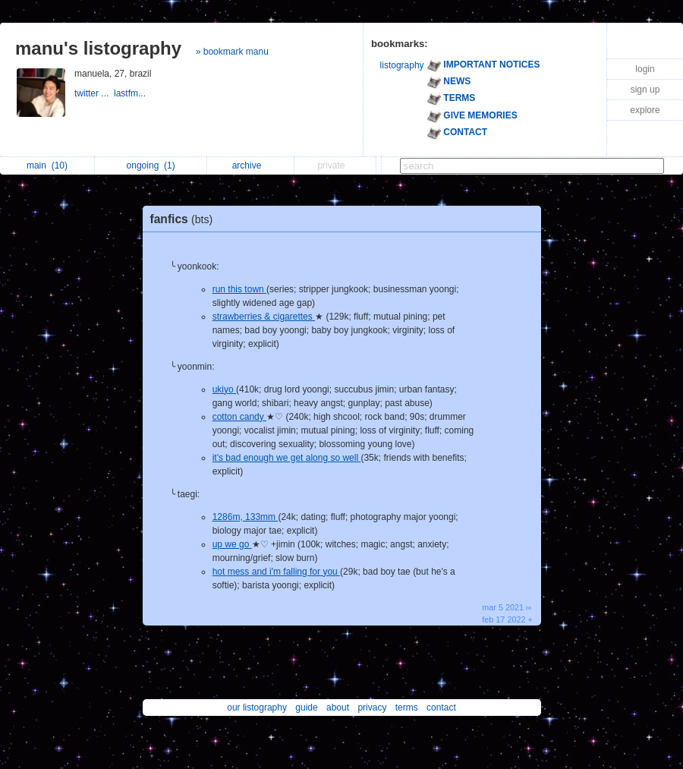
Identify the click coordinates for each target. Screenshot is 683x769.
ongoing (151, 165)
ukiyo (224, 389)
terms (406, 707)
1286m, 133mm (245, 517)
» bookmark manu (232, 51)
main (47, 165)
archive (250, 165)
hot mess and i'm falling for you (276, 571)
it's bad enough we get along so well (286, 457)
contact (441, 707)
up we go (232, 544)
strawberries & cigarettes (263, 316)
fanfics (185, 219)
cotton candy (239, 416)
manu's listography (98, 48)
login (644, 69)
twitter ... (94, 93)
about (337, 707)
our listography (257, 707)
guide (306, 707)
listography (402, 65)
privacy (371, 707)
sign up (645, 89)
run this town (239, 289)
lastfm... (131, 93)
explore (644, 110)
